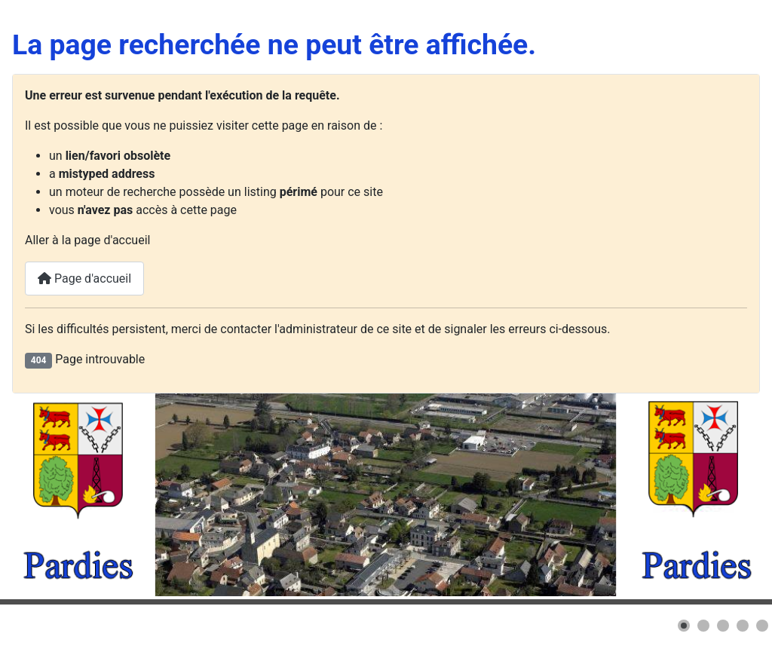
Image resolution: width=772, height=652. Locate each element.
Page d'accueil (84, 278)
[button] (684, 626)
